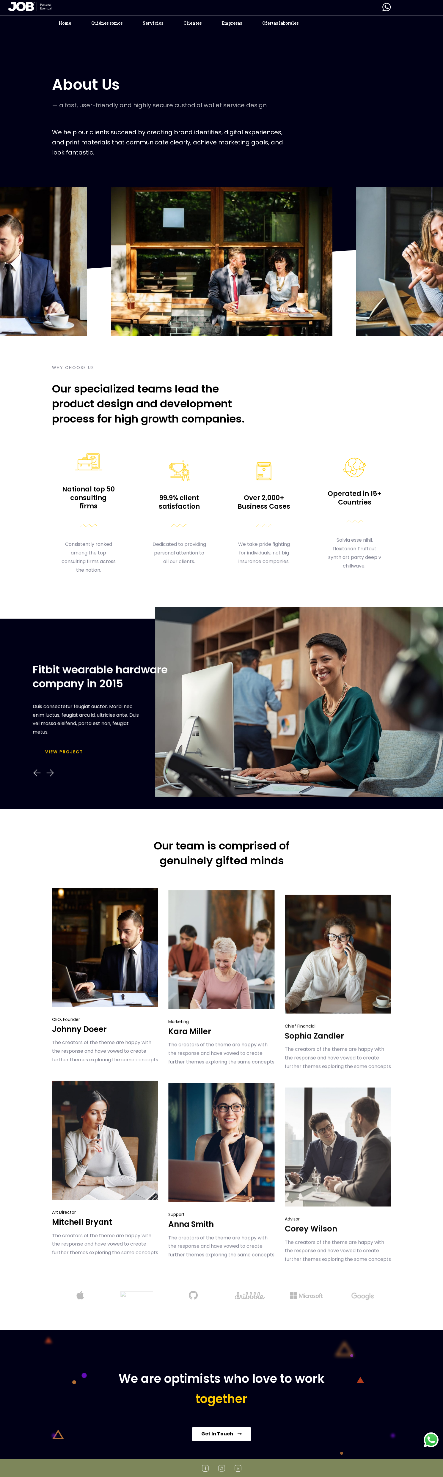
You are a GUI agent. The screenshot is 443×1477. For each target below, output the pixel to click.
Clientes (192, 23)
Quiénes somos (106, 23)
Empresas (232, 23)
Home (65, 23)
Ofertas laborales (280, 23)
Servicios (153, 23)
